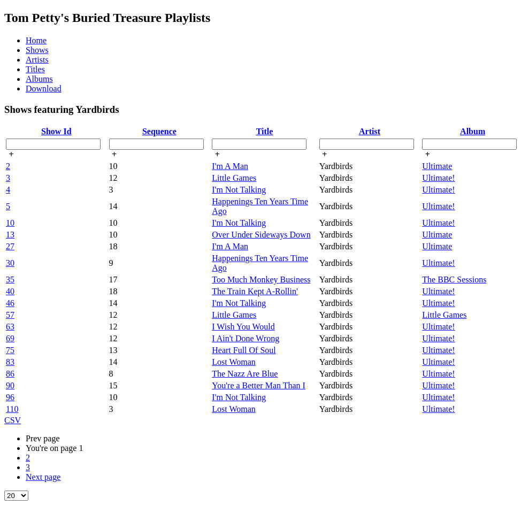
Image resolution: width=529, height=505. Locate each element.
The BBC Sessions (454, 279)
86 (10, 373)
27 (10, 246)
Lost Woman (234, 361)
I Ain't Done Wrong (245, 338)
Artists (37, 59)
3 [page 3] (28, 467)
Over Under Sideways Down (261, 234)
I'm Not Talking (239, 189)
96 (10, 397)
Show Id (56, 131)
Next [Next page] (43, 476)
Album (472, 131)
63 (10, 326)
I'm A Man (230, 166)
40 (10, 291)
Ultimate (437, 166)
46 (10, 303)
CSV (12, 420)
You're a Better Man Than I (258, 385)
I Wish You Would (243, 326)
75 (10, 350)
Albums (39, 78)
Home (36, 40)
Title (264, 131)
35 (10, 279)
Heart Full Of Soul (244, 350)
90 (10, 385)
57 (10, 314)
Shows (37, 50)
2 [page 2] (28, 457)
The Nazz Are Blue (245, 373)
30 (10, 262)
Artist (369, 131)
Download (44, 88)
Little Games (234, 177)
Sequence (159, 131)
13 (10, 234)
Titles (35, 69)
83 (10, 361)
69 (10, 338)
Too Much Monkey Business (261, 279)
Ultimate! (438, 177)
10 (10, 222)
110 (12, 409)
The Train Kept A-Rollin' (255, 291)
